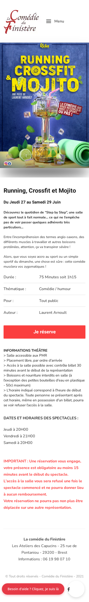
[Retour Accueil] (21, 21)
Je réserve (44, 331)
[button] (55, 21)
